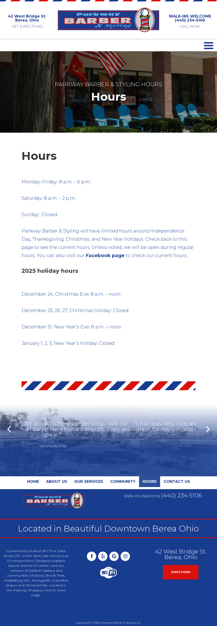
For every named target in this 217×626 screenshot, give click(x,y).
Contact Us (177, 470)
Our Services (88, 470)
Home (33, 470)
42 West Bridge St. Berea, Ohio (27, 18)
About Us (56, 470)
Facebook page (105, 255)
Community (123, 470)
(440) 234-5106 (190, 20)
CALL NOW (190, 26)
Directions (180, 561)
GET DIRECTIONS (27, 26)
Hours (150, 470)
